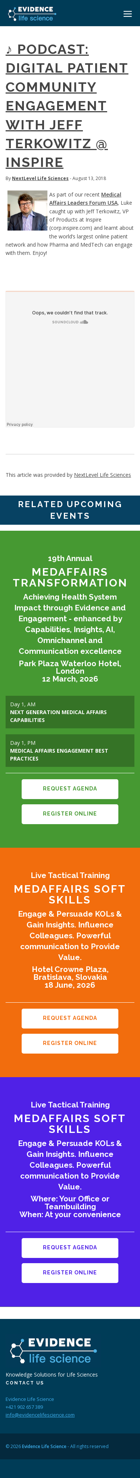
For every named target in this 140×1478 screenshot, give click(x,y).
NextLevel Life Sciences (40, 178)
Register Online (70, 814)
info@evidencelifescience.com (40, 1414)
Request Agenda (70, 789)
